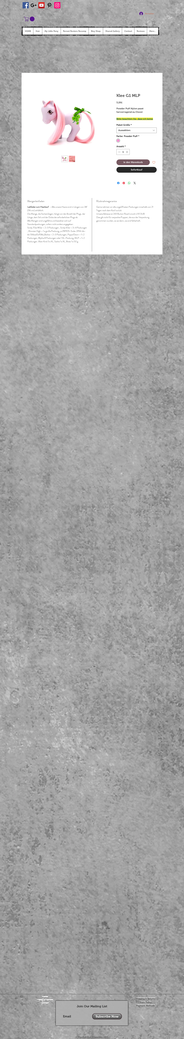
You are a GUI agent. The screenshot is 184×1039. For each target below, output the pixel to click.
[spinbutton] (123, 152)
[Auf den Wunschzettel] (154, 162)
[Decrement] (119, 152)
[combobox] (136, 130)
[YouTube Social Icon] (41, 5)
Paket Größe (124, 125)
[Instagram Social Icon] (57, 5)
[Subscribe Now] (107, 1016)
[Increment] (127, 152)
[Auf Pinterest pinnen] (123, 183)
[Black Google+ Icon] (33, 5)
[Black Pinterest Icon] (49, 5)
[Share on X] (134, 183)
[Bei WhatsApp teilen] (129, 183)
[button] (30, 19)
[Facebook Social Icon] (26, 5)
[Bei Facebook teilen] (118, 183)
